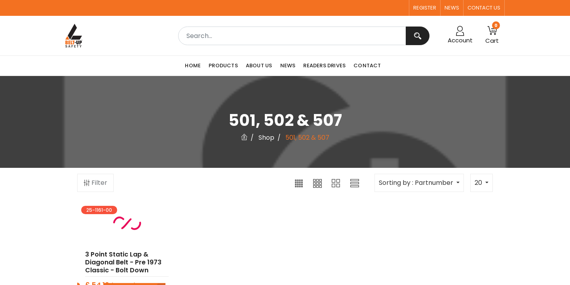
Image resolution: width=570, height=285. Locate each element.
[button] (298, 183)
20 (479, 182)
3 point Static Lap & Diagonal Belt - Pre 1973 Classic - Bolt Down (123, 266)
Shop (266, 137)
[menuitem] (195, 66)
